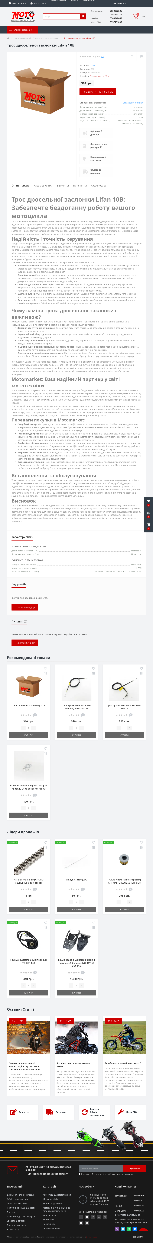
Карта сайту (13, 1229)
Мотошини (48, 1219)
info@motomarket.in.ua (127, 1214)
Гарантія (24, 1112)
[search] (83, 16)
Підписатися (134, 1168)
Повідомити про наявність (97, 91)
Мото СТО (131, 1112)
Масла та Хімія (50, 1199)
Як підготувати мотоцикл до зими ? (73, 1065)
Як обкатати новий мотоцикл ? (123, 1063)
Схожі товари (99, 185)
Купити (28, 735)
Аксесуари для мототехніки (57, 1194)
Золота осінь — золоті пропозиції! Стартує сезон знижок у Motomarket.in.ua (24, 1066)
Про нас (11, 1212)
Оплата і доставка (58, 7)
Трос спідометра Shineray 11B (28, 705)
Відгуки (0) (63, 185)
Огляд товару (20, 185)
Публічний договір (96, 133)
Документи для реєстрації (98, 146)
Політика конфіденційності (103, 1174)
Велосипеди (49, 1224)
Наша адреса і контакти (98, 159)
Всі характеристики (133, 102)
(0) (102, 56)
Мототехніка (49, 1215)
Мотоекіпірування (52, 1203)
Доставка (61, 1112)
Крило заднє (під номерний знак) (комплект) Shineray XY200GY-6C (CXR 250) (76, 963)
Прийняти (138, 1236)
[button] (38, 3)
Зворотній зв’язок (16, 1220)
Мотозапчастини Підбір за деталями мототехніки (36, 38)
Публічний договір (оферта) (21, 1216)
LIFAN (92, 65)
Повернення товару (17, 1225)
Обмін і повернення (17, 1199)
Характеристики (43, 185)
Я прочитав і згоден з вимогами (107, 1174)
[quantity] (28, 728)
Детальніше (91, 1237)
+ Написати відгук (24, 607)
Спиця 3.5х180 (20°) (76, 879)
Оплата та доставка (95, 171)
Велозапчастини (51, 1228)
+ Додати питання (24, 642)
